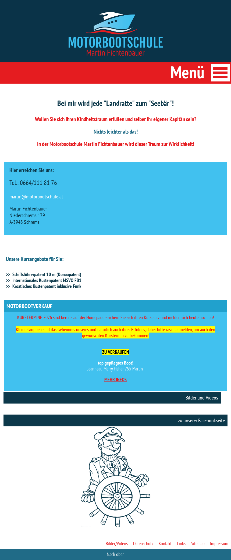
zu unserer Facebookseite (201, 420)
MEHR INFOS (115, 379)
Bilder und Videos (202, 397)
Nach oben (116, 554)
